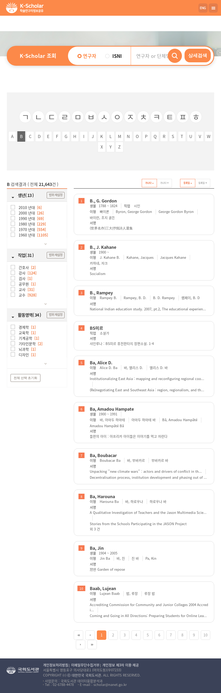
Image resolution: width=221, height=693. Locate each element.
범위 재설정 (55, 194)
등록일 (187, 183)
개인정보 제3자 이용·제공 (120, 664)
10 (205, 634)
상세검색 (197, 55)
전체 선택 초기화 (26, 378)
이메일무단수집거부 (85, 664)
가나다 (149, 183)
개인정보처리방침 (55, 664)
